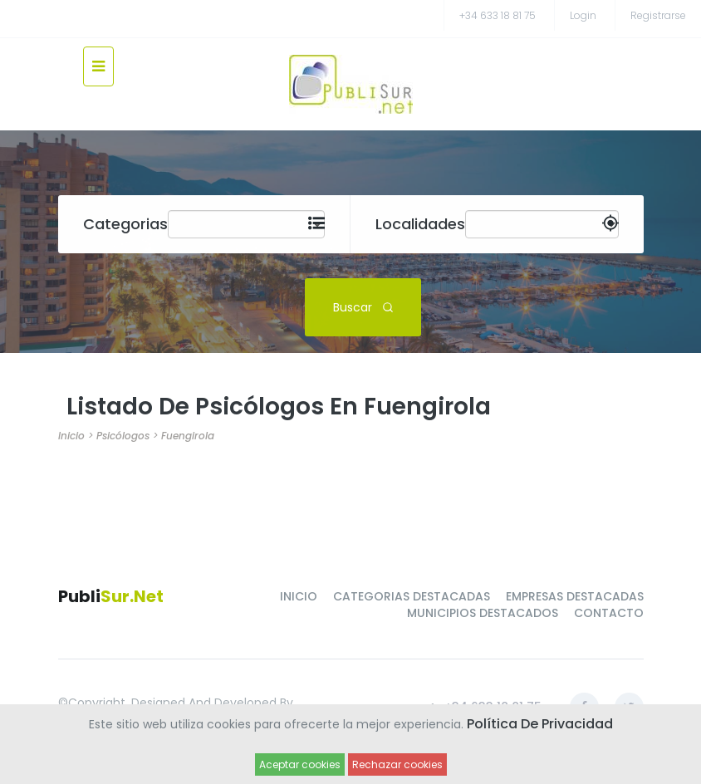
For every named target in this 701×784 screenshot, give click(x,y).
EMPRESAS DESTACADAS (575, 596)
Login (583, 15)
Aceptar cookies (300, 764)
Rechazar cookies (397, 764)
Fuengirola (187, 436)
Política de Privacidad (540, 723)
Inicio (71, 436)
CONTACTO (609, 613)
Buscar (363, 306)
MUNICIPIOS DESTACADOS (482, 613)
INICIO (298, 596)
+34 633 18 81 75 (497, 15)
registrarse (658, 15)
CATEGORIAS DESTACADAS (411, 596)
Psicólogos (123, 436)
